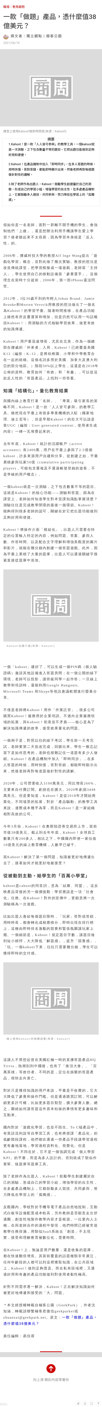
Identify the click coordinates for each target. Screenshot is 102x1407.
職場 (6, 7)
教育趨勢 (18, 7)
